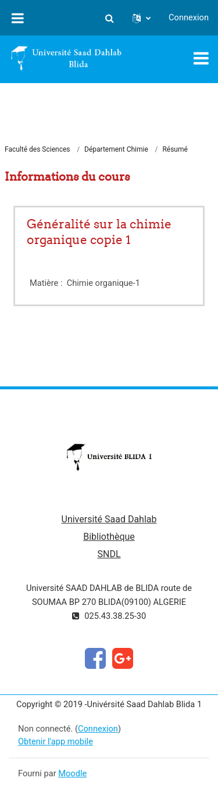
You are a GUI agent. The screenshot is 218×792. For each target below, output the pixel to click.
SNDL (108, 554)
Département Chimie (116, 149)
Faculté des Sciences (37, 149)
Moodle (72, 773)
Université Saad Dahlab (109, 519)
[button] (109, 18)
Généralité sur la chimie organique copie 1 (99, 232)
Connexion (189, 17)
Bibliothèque (109, 536)
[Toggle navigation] (201, 58)
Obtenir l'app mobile (55, 741)
